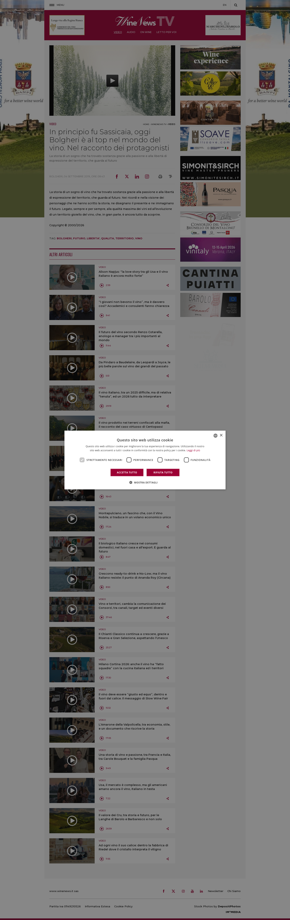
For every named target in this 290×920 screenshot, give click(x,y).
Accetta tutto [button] (127, 472)
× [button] (221, 435)
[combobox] (215, 436)
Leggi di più (193, 450)
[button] (145, 482)
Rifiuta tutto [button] (163, 472)
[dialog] (145, 460)
